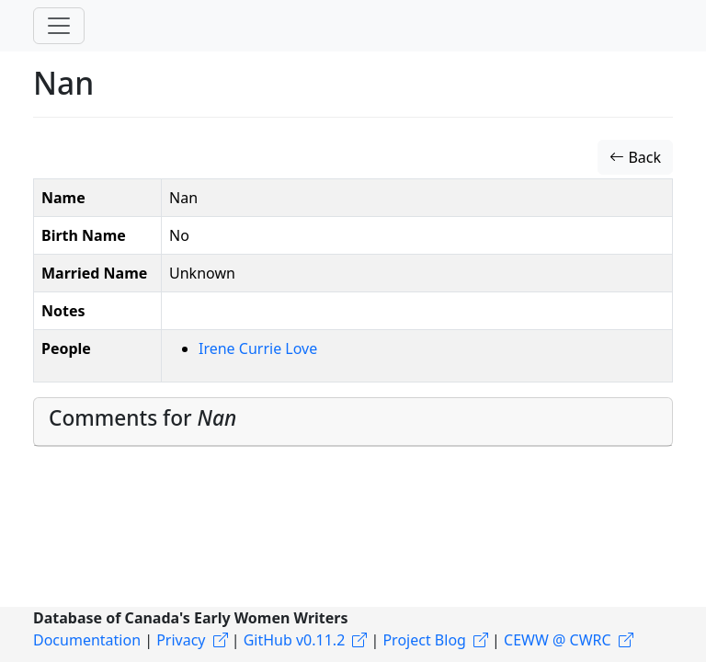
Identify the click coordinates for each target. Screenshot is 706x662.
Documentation (87, 640)
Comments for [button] (142, 418)
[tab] (353, 422)
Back (635, 157)
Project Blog (423, 640)
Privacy (180, 640)
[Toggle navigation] (59, 25)
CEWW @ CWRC (557, 640)
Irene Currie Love (258, 348)
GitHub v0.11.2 (295, 640)
